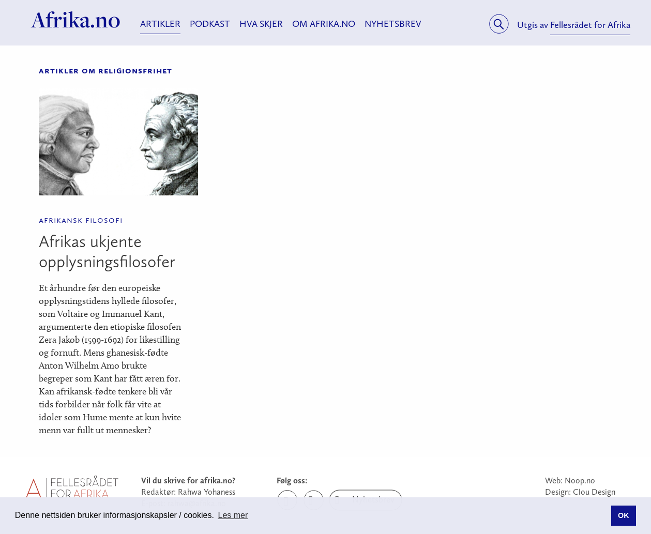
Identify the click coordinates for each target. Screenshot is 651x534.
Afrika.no (75, 20)
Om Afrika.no (323, 23)
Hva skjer (261, 23)
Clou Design (594, 492)
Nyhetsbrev (393, 23)
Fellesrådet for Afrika (590, 24)
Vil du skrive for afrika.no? (188, 480)
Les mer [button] (233, 515)
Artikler (160, 23)
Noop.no (580, 480)
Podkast (210, 23)
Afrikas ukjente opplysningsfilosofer (107, 251)
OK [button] (623, 515)
